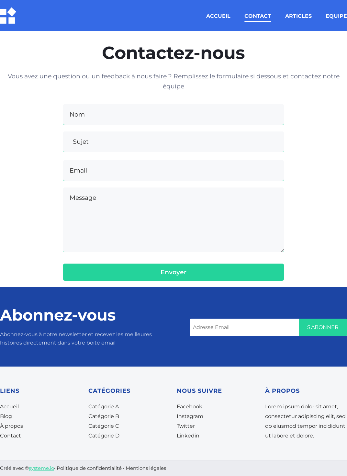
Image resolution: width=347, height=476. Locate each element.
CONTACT (257, 16)
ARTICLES (298, 16)
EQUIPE (336, 16)
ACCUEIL (218, 16)
